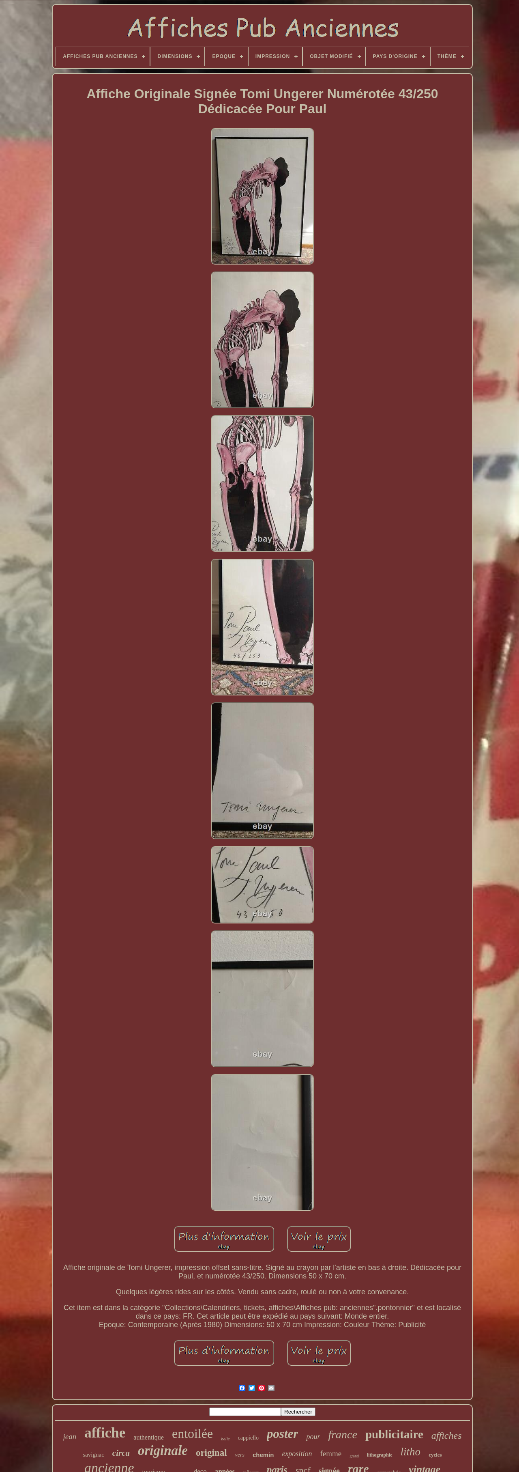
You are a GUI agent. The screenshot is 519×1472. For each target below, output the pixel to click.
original (211, 1453)
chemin (263, 1454)
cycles (435, 1455)
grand (354, 1456)
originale (163, 1450)
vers (239, 1455)
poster (282, 1434)
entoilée (192, 1433)
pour (313, 1437)
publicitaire (394, 1434)
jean (70, 1436)
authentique (148, 1437)
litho (411, 1452)
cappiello (248, 1438)
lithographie (379, 1455)
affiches (446, 1435)
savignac (93, 1454)
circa (121, 1453)
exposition (297, 1454)
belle (225, 1438)
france (342, 1434)
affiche (104, 1433)
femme (330, 1453)
